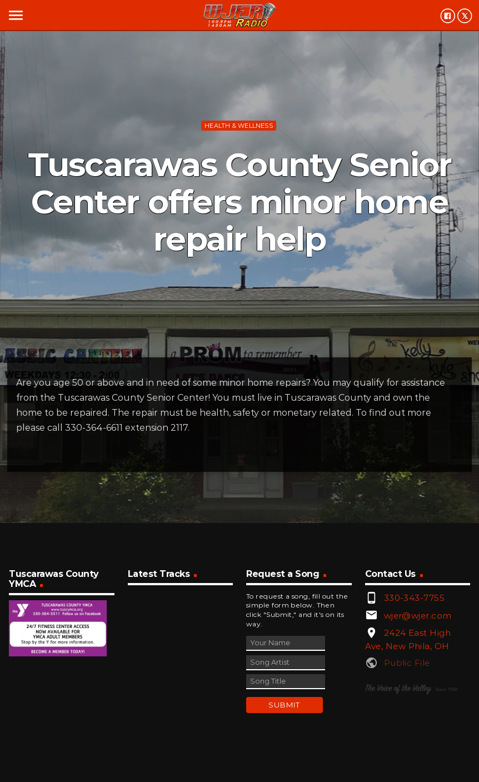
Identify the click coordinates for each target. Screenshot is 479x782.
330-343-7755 (414, 597)
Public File (407, 663)
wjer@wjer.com (418, 615)
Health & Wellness (238, 125)
